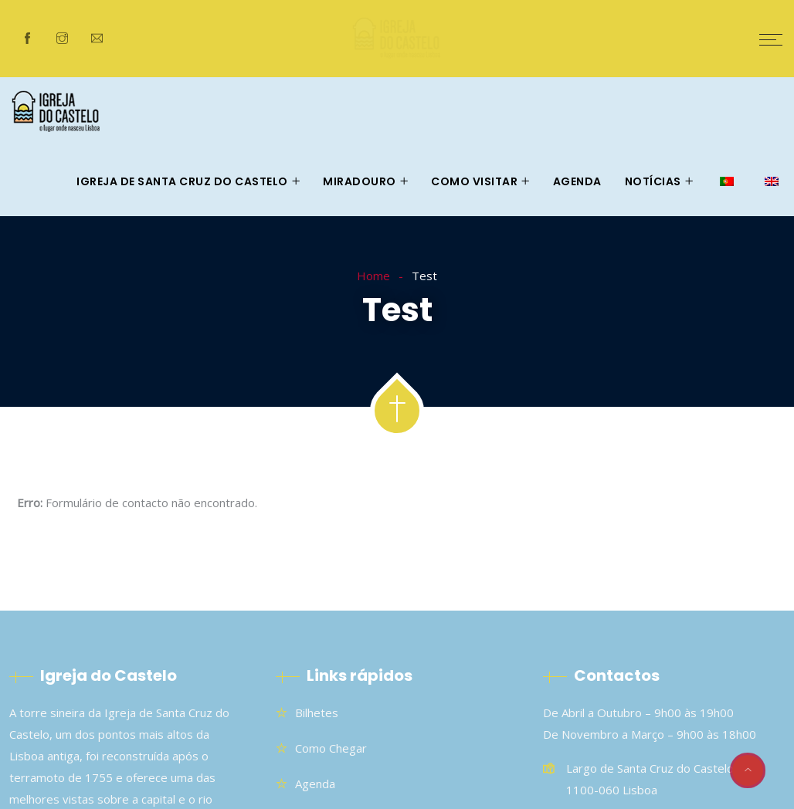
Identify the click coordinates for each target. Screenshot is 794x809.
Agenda (577, 181)
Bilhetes (316, 712)
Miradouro (359, 181)
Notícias (653, 181)
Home (373, 275)
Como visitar (474, 181)
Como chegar (331, 748)
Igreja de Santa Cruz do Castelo (182, 181)
